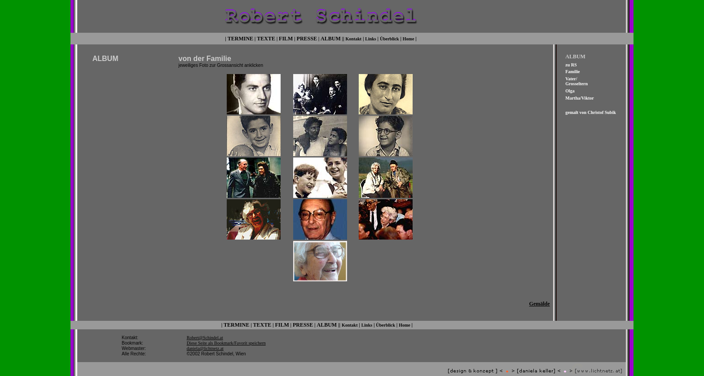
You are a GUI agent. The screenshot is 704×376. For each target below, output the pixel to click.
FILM (286, 38)
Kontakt (354, 37)
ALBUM (331, 38)
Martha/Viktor (579, 97)
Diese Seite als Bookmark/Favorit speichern (226, 336)
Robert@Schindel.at (205, 330)
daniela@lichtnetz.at (205, 341)
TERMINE (240, 38)
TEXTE (266, 38)
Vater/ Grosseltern (576, 80)
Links (370, 37)
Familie (572, 71)
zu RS (570, 63)
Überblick (389, 37)
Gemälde (539, 298)
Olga (570, 89)
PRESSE (307, 38)
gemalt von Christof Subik (590, 111)
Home (408, 37)
